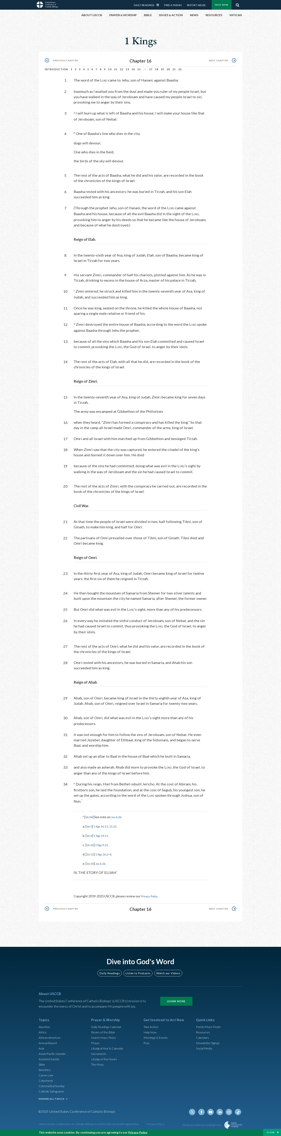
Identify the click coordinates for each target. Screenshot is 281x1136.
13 (127, 69)
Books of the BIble (103, 1032)
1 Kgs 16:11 (102, 826)
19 (162, 69)
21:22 (116, 826)
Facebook (204, 1111)
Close (271, 1132)
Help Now (221, 4)
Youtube (212, 1111)
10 (109, 69)
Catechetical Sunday (53, 1085)
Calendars (203, 1037)
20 (168, 69)
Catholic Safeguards (53, 1091)
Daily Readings (144, 5)
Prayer (96, 1042)
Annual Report (49, 1042)
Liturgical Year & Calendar (109, 1048)
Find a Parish (173, 5)
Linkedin (221, 1111)
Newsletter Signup (209, 1042)
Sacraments (99, 1053)
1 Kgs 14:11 (102, 835)
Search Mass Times (104, 1037)
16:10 (90, 844)
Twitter (195, 1111)
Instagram (230, 1111)
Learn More (176, 1000)
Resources (203, 1032)
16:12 (91, 854)
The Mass (98, 1064)
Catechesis (46, 1080)
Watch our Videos (166, 972)
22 (180, 69)
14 (133, 69)
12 (121, 69)
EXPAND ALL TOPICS (51, 1098)
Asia (42, 1048)
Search (237, 4)
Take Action (151, 1026)
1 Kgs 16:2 (103, 854)
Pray (147, 1042)
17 (151, 69)
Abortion (45, 1026)
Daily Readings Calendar (159, 5)
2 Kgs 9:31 (103, 844)
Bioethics (45, 1069)
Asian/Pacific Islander (53, 1053)
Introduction (56, 69)
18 (156, 69)
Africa (43, 1032)
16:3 (89, 826)
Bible (42, 1064)
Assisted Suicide (50, 1058)
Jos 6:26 (117, 817)
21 (174, 69)
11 (115, 69)
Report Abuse (196, 5)
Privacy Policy (150, 896)
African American (50, 1037)
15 (139, 69)
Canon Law (46, 1075)
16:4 (90, 835)
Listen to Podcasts (138, 972)
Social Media (205, 1048)
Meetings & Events (157, 1037)
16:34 (89, 817)
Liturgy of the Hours (105, 1058)
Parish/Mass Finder (209, 1026)
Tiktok (238, 1111)
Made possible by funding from (202, 1124)
